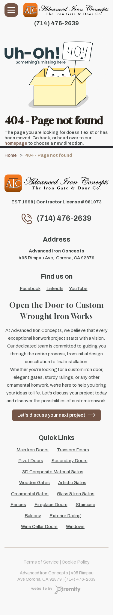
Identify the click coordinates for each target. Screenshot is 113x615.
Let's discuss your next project (51, 415)
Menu (11, 10)
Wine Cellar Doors (39, 526)
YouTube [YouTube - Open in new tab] (78, 288)
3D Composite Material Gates (52, 471)
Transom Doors (73, 449)
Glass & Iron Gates (75, 493)
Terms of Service (41, 562)
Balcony (33, 515)
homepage (15, 143)
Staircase (85, 504)
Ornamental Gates (30, 493)
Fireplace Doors (50, 504)
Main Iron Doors (32, 449)
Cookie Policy (76, 562)
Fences (18, 504)
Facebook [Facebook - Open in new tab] (30, 288)
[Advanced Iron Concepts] (66, 10)
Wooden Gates (34, 482)
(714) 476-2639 (56, 23)
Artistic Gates (72, 482)
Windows (75, 526)
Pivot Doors (30, 460)
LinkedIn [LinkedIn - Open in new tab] (54, 288)
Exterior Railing (65, 515)
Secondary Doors (70, 460)
